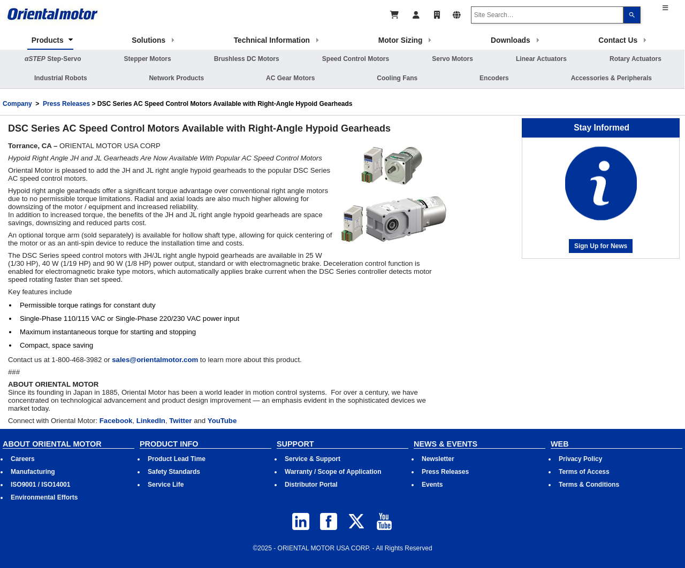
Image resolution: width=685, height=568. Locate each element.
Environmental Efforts (44, 497)
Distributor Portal (311, 484)
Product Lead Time (177, 459)
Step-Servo (53, 59)
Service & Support (312, 459)
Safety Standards (174, 471)
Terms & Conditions (589, 484)
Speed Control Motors (355, 59)
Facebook (116, 421)
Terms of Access (584, 471)
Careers (23, 459)
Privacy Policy (580, 459)
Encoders (494, 78)
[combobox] (547, 15)
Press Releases (66, 104)
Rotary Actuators (635, 59)
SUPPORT (295, 444)
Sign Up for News (600, 246)
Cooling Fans (397, 78)
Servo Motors (452, 59)
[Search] (632, 15)
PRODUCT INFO (169, 444)
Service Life (166, 484)
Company (17, 104)
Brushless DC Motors (246, 59)
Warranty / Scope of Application (333, 471)
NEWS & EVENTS (445, 444)
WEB (560, 444)
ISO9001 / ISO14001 (40, 484)
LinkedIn (150, 421)
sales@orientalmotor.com (155, 360)
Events (432, 484)
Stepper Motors (147, 59)
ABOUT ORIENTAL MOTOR (52, 444)
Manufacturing (33, 471)
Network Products (176, 78)
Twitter (180, 421)
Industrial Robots (60, 78)
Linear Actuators (541, 59)
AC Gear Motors (290, 78)
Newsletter (438, 459)
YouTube (222, 421)
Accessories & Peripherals (611, 78)
